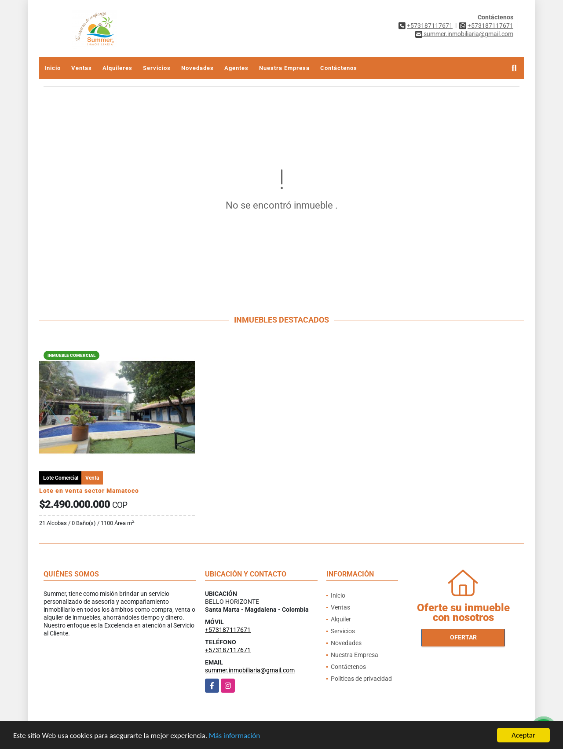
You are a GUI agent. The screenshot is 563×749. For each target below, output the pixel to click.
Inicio (52, 68)
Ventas (81, 68)
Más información (234, 735)
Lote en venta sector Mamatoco (89, 490)
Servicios (157, 68)
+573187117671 (430, 25)
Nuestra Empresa (284, 68)
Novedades (197, 68)
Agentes (236, 68)
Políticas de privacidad (361, 678)
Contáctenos (338, 68)
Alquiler (341, 619)
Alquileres (117, 68)
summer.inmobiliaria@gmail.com (250, 670)
